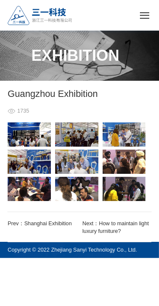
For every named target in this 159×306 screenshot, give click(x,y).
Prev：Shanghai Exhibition (40, 224)
